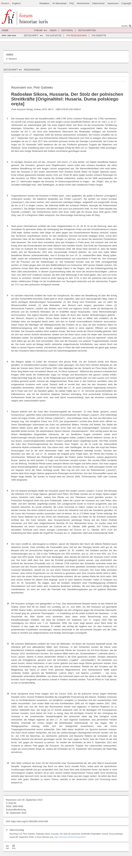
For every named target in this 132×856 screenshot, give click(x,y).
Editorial (67, 30)
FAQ (71, 3)
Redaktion (44, 3)
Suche (126, 26)
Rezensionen (32, 69)
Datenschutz (98, 3)
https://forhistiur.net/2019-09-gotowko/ (70, 837)
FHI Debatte (99, 35)
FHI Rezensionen (77, 35)
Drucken (13, 847)
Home (5, 30)
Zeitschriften (87, 30)
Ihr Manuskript (59, 3)
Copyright (126, 3)
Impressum (112, 3)
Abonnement (83, 3)
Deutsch (5, 3)
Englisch (16, 3)
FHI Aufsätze (54, 35)
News (53, 30)
